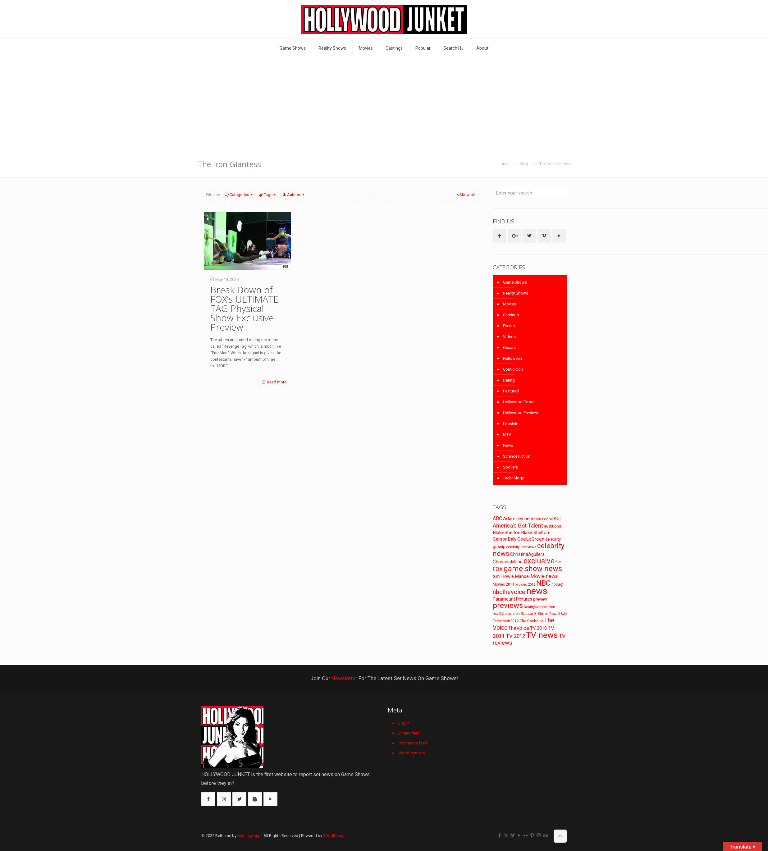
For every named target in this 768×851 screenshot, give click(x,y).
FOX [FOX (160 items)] (498, 569)
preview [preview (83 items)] (540, 599)
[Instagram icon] (538, 835)
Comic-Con (513, 369)
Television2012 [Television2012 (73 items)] (506, 621)
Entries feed (409, 733)
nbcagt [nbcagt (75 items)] (557, 584)
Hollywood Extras (518, 402)
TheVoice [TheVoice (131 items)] (518, 628)
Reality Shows (515, 293)
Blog (524, 164)
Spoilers (510, 467)
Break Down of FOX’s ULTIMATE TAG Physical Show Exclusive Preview (244, 308)
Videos (509, 336)
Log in (403, 723)
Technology (513, 478)
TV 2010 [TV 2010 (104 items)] (538, 628)
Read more (276, 382)
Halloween (512, 358)
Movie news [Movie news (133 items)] (544, 576)
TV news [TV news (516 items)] (542, 635)
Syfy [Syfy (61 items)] (564, 614)
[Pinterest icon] (532, 835)
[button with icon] (499, 236)
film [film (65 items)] (558, 562)
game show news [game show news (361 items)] (533, 568)
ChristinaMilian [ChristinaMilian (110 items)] (508, 562)
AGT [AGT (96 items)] (558, 518)
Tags (268, 194)
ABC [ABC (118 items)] (497, 518)
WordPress (333, 835)
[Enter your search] (530, 193)
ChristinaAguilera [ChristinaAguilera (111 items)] (527, 554)
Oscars (509, 347)
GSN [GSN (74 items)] (497, 576)
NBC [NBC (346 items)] (543, 583)
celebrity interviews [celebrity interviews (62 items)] (521, 547)
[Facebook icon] (499, 835)
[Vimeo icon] (512, 835)
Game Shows (515, 282)
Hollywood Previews (521, 412)
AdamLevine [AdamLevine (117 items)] (516, 518)
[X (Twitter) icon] (506, 835)
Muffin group (249, 835)
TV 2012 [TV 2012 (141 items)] (515, 636)
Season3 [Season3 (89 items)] (529, 613)
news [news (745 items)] (536, 591)
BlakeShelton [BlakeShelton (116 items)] (506, 532)
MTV (507, 434)
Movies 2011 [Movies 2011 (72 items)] (503, 584)
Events (509, 325)
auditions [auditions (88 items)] (552, 526)
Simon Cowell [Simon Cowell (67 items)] (549, 613)
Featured (511, 391)
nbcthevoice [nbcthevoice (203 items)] (509, 592)
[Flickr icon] (525, 835)
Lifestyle (510, 423)
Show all (465, 194)
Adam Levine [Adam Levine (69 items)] (542, 519)
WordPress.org (411, 753)
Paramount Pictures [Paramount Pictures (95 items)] (512, 599)
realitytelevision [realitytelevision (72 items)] (506, 613)
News (508, 445)
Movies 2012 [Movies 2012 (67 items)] (525, 584)
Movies (509, 304)
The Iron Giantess (554, 164)
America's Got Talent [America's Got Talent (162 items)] (518, 525)
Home (503, 164)
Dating (509, 380)
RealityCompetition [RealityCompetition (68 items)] (539, 607)
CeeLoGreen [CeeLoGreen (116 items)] (530, 539)
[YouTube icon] (519, 835)
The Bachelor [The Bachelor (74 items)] (531, 621)
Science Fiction (516, 456)
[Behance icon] (545, 835)
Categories (239, 194)
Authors (293, 194)
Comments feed (412, 743)
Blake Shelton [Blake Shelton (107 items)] (535, 532)
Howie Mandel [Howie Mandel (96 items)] (515, 576)
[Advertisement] (384, 104)
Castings (511, 315)
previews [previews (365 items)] (508, 605)
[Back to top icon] (560, 836)
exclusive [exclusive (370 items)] (539, 560)
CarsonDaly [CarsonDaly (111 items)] (504, 539)
